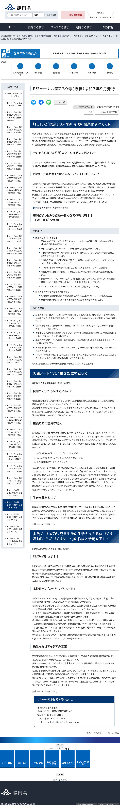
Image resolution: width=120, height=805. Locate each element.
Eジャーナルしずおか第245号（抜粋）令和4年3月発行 (14, 430)
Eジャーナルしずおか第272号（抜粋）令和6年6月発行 (14, 151)
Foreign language (99, 17)
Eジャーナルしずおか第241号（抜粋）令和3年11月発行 (14, 478)
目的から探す (36, 27)
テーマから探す (60, 27)
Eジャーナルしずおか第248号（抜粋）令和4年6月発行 (14, 393)
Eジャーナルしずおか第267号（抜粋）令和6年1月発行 (14, 212)
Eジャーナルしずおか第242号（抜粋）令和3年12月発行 (14, 466)
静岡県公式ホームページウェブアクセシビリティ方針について (28, 783)
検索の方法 (51, 15)
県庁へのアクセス (107, 765)
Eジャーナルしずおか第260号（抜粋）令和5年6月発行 (14, 296)
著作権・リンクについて (13, 780)
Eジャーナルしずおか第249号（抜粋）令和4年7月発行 (14, 381)
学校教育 (38, 70)
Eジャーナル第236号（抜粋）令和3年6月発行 (14, 538)
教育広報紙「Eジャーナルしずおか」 (14, 92)
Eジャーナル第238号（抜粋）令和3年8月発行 (14, 514)
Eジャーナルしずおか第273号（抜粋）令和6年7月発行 (14, 139)
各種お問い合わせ (85, 765)
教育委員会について (62, 36)
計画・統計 (92, 70)
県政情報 (108, 27)
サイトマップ (84, 783)
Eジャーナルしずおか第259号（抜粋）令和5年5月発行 (14, 308)
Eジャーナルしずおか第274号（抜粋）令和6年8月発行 (14, 127)
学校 (36, 36)
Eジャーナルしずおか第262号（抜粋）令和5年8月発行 (14, 272)
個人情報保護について (41, 780)
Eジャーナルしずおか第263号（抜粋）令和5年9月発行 (14, 260)
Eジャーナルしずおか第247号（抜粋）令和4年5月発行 (14, 405)
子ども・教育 (26, 36)
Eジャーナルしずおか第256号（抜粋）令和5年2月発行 (14, 345)
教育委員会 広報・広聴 (83, 36)
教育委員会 (46, 36)
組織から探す (84, 27)
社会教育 (56, 70)
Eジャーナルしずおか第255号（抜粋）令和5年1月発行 (14, 357)
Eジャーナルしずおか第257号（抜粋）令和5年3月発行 (14, 333)
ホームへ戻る (113, 731)
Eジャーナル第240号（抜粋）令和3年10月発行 (14, 490)
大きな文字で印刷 (108, 110)
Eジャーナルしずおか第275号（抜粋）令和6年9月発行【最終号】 (14, 114)
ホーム (12, 27)
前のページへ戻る (94, 731)
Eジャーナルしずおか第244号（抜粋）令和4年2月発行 (14, 442)
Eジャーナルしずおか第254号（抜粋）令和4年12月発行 (14, 369)
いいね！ (62, 100)
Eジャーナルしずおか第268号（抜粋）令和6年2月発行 (14, 200)
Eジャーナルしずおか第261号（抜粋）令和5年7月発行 (14, 284)
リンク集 (66, 783)
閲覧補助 (100, 13)
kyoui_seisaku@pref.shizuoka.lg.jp (60, 720)
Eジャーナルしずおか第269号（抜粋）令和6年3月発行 (14, 187)
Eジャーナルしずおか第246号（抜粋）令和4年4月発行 (14, 417)
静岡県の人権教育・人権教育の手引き (52, 205)
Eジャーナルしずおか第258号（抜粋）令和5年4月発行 (14, 321)
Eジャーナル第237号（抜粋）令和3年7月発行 (14, 526)
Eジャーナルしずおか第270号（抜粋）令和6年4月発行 (14, 175)
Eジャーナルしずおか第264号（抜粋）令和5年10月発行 (14, 248)
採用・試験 (74, 70)
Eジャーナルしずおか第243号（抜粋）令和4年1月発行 (14, 454)
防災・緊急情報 (75, 15)
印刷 (90, 110)
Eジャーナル (101, 36)
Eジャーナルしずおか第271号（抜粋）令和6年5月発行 (14, 163)
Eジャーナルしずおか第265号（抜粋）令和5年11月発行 (14, 236)
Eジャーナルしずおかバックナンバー (14, 101)
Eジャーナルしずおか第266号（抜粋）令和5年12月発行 (14, 224)
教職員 (110, 70)
